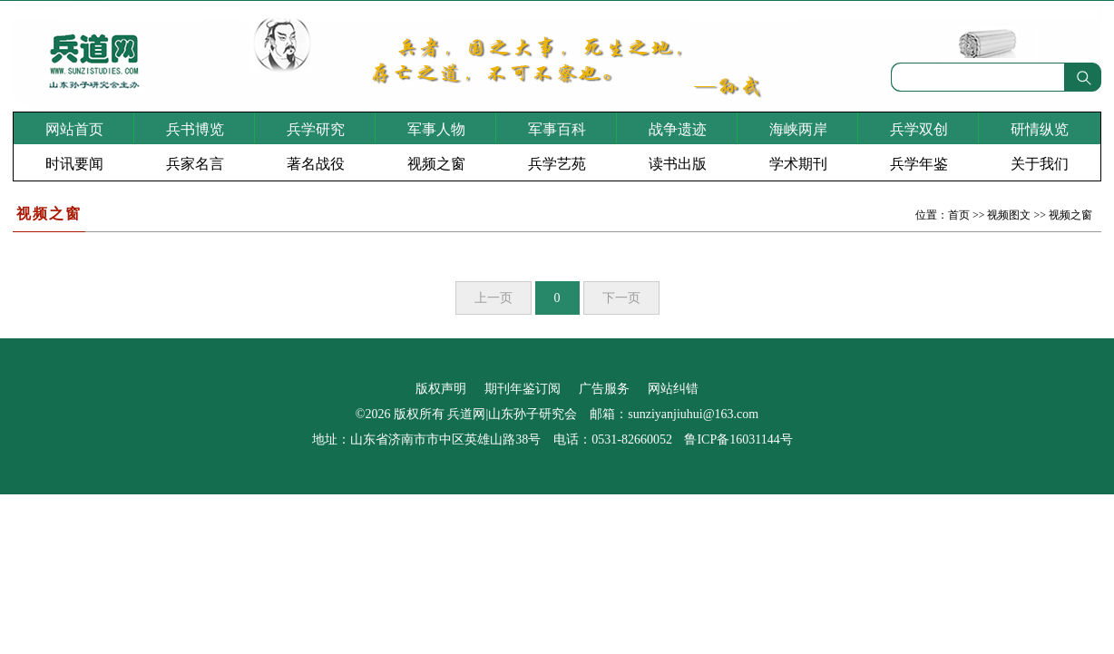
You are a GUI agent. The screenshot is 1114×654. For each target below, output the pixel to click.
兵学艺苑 (557, 163)
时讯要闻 (74, 163)
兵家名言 (195, 163)
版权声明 (440, 388)
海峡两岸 (798, 129)
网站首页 (74, 129)
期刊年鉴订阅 (522, 388)
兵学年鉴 (919, 163)
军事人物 (436, 129)
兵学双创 (919, 129)
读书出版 (678, 163)
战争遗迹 (678, 129)
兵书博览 (195, 129)
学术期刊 (798, 163)
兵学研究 (316, 129)
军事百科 (557, 129)
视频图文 (1009, 215)
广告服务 (604, 388)
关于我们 (1040, 163)
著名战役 (316, 163)
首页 (959, 215)
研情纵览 (1040, 129)
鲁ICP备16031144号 (738, 439)
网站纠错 (673, 388)
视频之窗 (436, 163)
